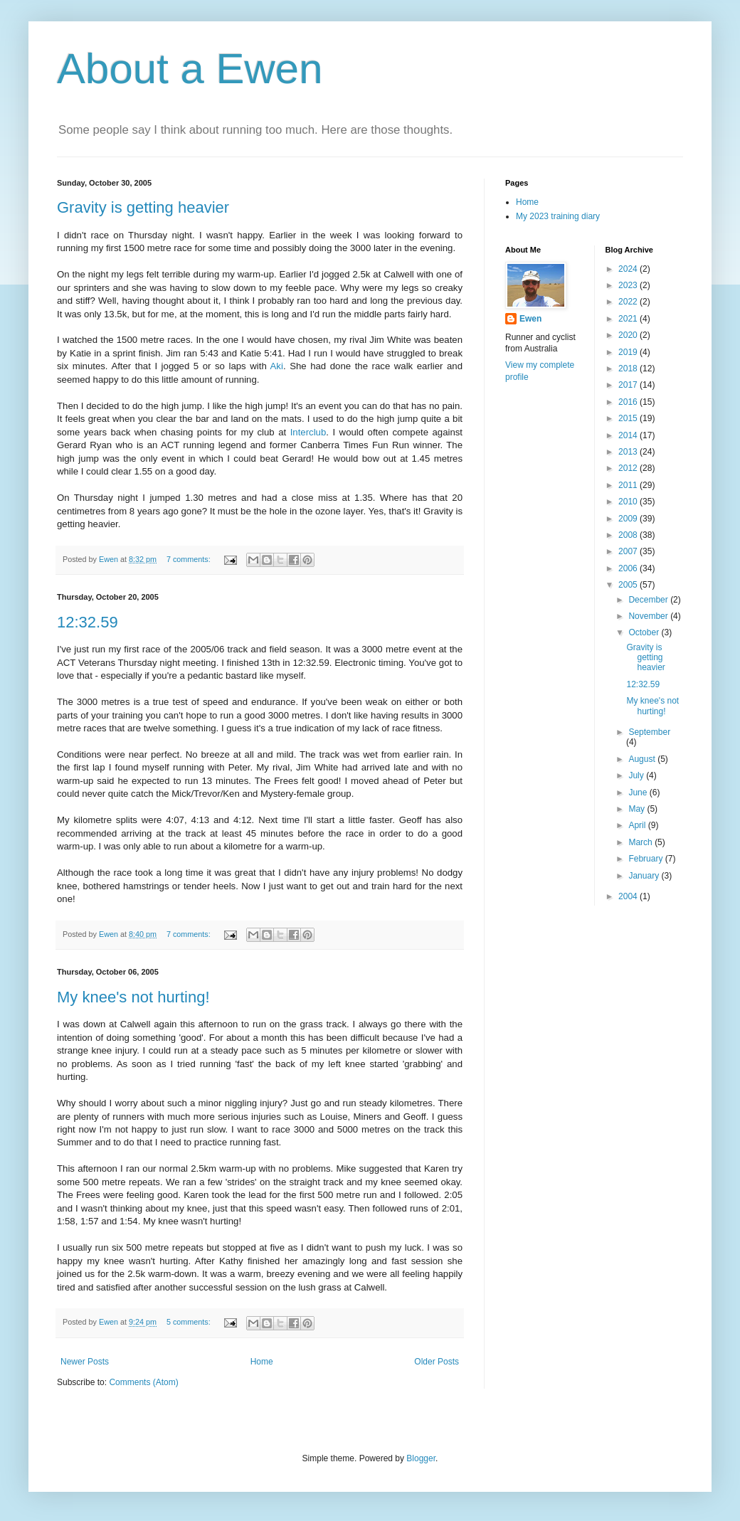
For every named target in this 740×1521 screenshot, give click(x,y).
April (638, 825)
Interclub (308, 432)
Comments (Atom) (143, 1382)
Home (261, 1362)
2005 (629, 585)
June (638, 792)
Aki (276, 366)
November (649, 616)
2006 (629, 568)
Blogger (420, 1458)
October (644, 632)
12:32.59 (87, 622)
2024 (629, 269)
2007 (629, 551)
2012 (629, 468)
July (637, 775)
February (646, 859)
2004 (629, 896)
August (642, 759)
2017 (629, 385)
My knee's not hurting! (133, 997)
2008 (629, 535)
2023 (629, 285)
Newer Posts (84, 1362)
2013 (629, 452)
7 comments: (189, 559)
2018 (629, 368)
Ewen (530, 319)
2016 (629, 402)
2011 (629, 485)
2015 (629, 418)
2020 (629, 335)
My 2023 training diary (558, 216)
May (637, 809)
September (649, 732)
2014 (629, 435)
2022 (629, 302)
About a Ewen (190, 68)
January (644, 876)
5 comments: (189, 1322)
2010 (629, 502)
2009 (629, 519)
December (649, 600)
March (641, 842)
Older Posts (436, 1362)
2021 (629, 319)
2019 (629, 352)
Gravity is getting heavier (143, 207)
